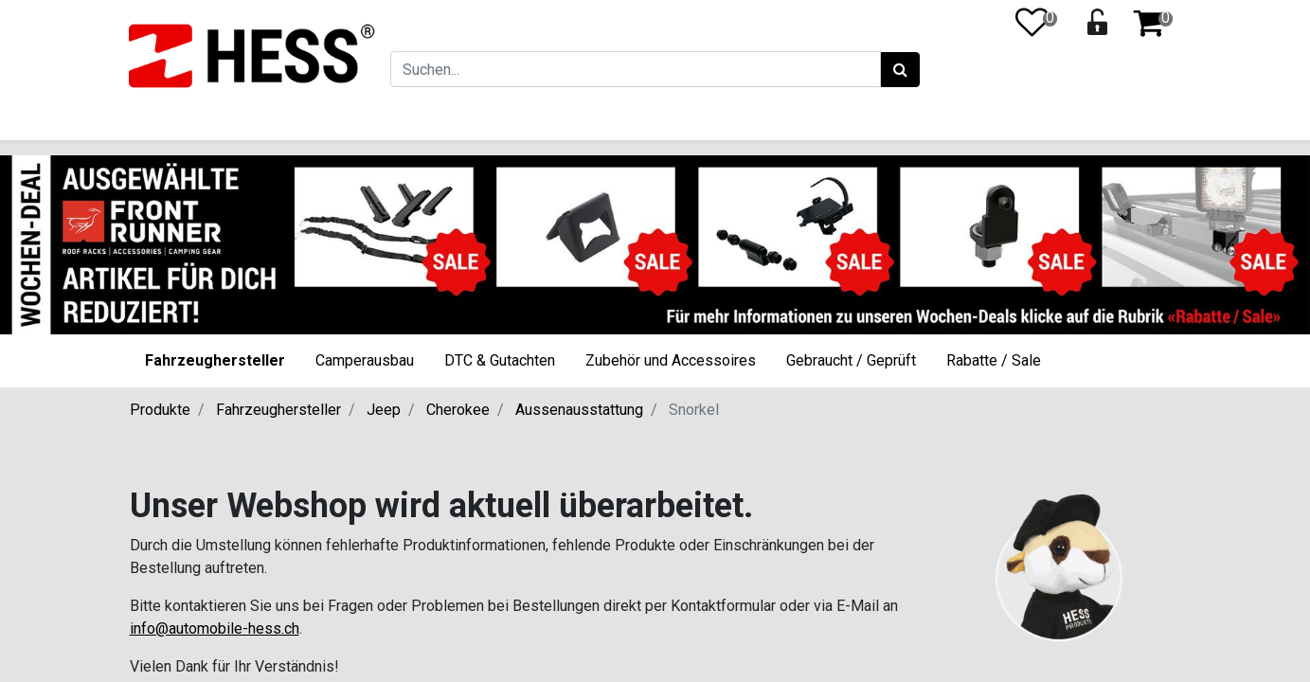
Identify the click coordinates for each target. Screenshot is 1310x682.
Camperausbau (364, 360)
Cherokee (458, 410)
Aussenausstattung (579, 410)
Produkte (160, 410)
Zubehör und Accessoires (670, 360)
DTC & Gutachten (499, 360)
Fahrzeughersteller (215, 360)
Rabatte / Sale (993, 360)
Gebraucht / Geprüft (851, 360)
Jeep (384, 410)
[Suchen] (898, 70)
